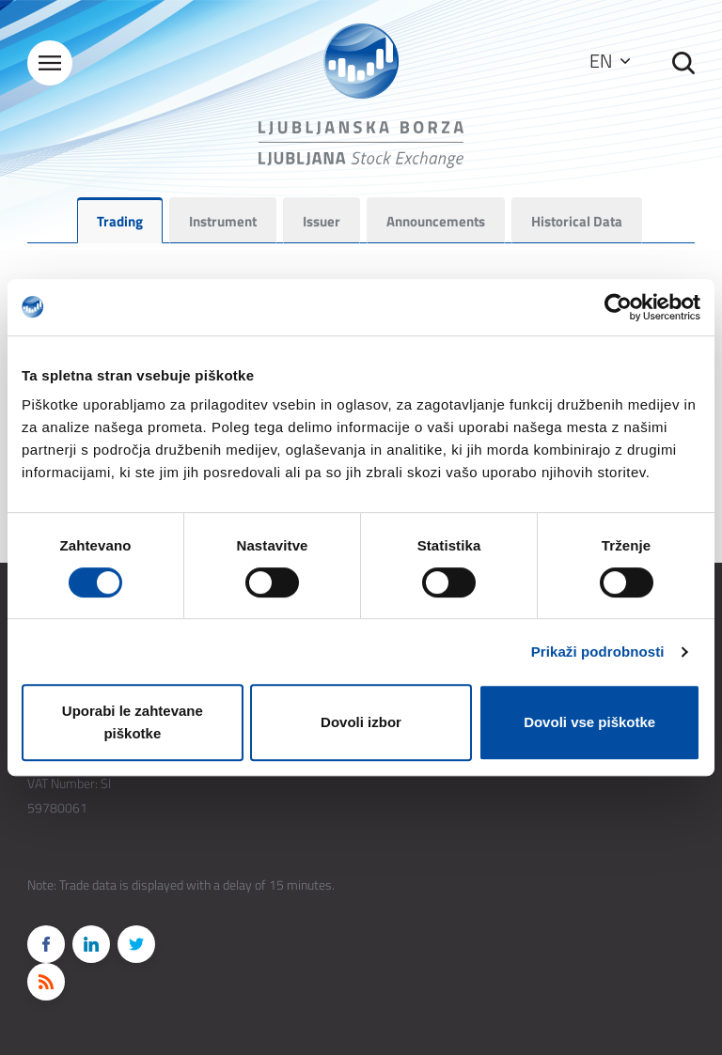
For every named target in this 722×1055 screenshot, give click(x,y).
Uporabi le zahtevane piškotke (132, 722)
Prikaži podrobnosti (598, 651)
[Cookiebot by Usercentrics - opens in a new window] (618, 307)
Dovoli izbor (361, 722)
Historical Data (576, 221)
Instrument (223, 221)
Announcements (435, 221)
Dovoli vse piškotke (589, 722)
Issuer (321, 221)
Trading (120, 221)
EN (609, 60)
